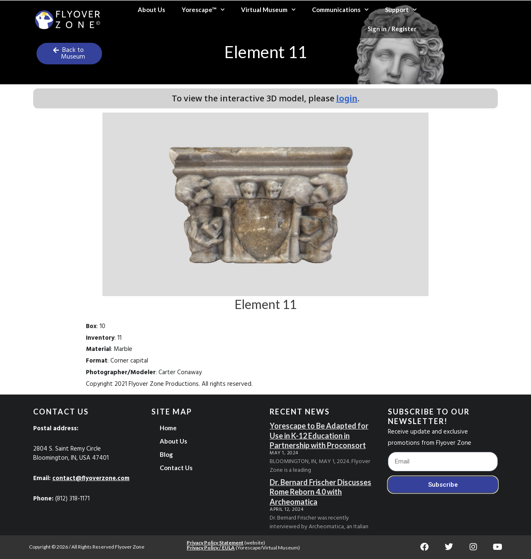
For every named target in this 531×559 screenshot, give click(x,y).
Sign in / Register (392, 28)
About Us (151, 9)
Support (401, 9)
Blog (166, 454)
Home (168, 428)
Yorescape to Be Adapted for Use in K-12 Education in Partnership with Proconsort (319, 435)
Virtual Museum (268, 9)
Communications (340, 9)
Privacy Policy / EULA (211, 547)
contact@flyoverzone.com (92, 478)
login (347, 98)
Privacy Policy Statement (215, 542)
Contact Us (176, 467)
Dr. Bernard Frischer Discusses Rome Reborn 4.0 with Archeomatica (320, 492)
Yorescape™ (203, 9)
